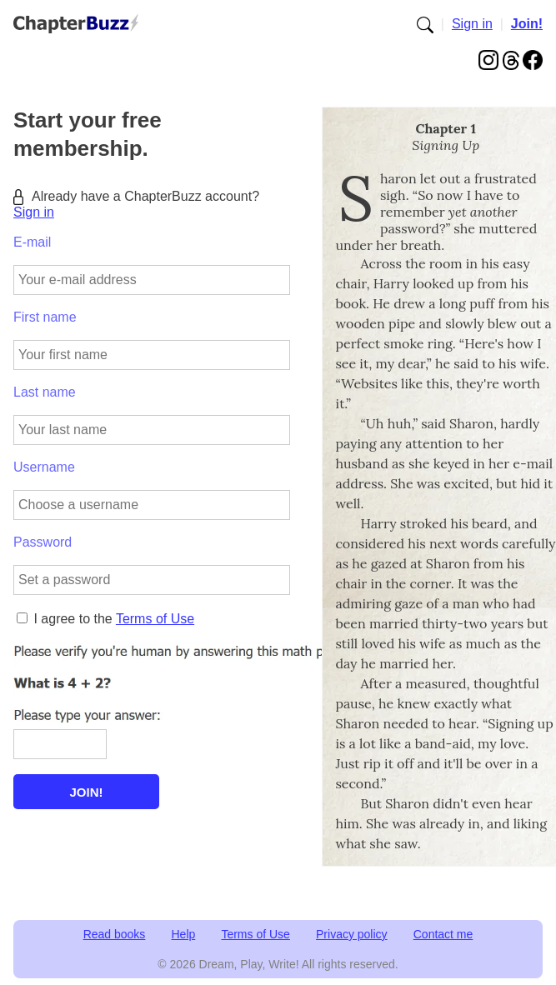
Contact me (443, 934)
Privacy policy (352, 934)
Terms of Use (155, 619)
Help (184, 934)
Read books (114, 934)
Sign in (472, 24)
